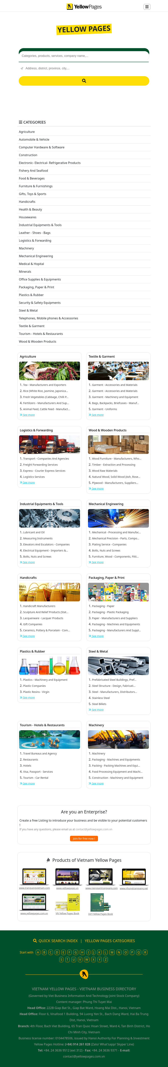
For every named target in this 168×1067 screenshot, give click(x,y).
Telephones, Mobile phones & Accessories (48, 318)
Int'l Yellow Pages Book (100, 914)
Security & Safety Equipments (40, 303)
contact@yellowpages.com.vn (94, 829)
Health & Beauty (30, 209)
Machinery (26, 248)
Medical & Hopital (31, 264)
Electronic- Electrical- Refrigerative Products (50, 163)
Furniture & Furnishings (36, 186)
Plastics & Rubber (31, 295)
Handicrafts (27, 202)
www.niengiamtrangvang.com (102, 888)
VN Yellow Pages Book (67, 913)
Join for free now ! (84, 838)
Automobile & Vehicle (34, 139)
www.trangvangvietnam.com (34, 888)
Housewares (27, 217)
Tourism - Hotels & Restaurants (41, 334)
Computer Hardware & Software (42, 147)
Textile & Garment (31, 326)
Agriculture (27, 132)
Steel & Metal (28, 310)
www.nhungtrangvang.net (134, 888)
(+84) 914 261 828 (77, 1044)
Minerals (25, 271)
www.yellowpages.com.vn (34, 913)
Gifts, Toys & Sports (32, 194)
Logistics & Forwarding (35, 240)
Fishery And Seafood (33, 170)
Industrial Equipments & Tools (40, 225)
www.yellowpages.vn (67, 888)
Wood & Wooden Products (37, 341)
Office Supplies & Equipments (40, 279)
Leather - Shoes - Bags (35, 233)
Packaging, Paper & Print (36, 287)
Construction (28, 155)
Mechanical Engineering (36, 256)
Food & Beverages (32, 178)
